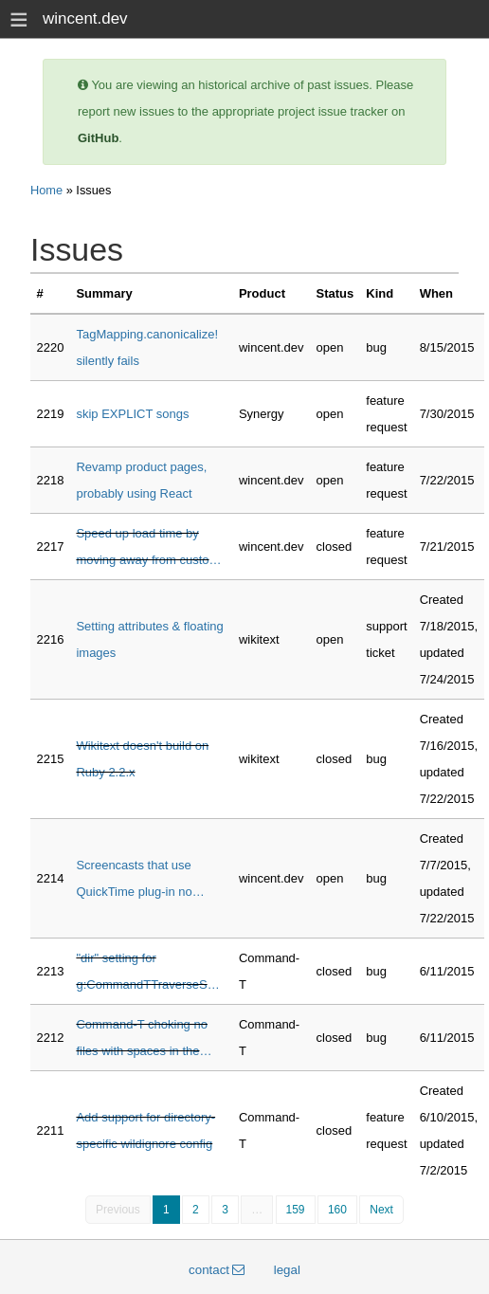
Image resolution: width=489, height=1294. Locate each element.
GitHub (98, 138)
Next (381, 1209)
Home (46, 190)
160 (337, 1209)
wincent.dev (85, 18)
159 (295, 1209)
